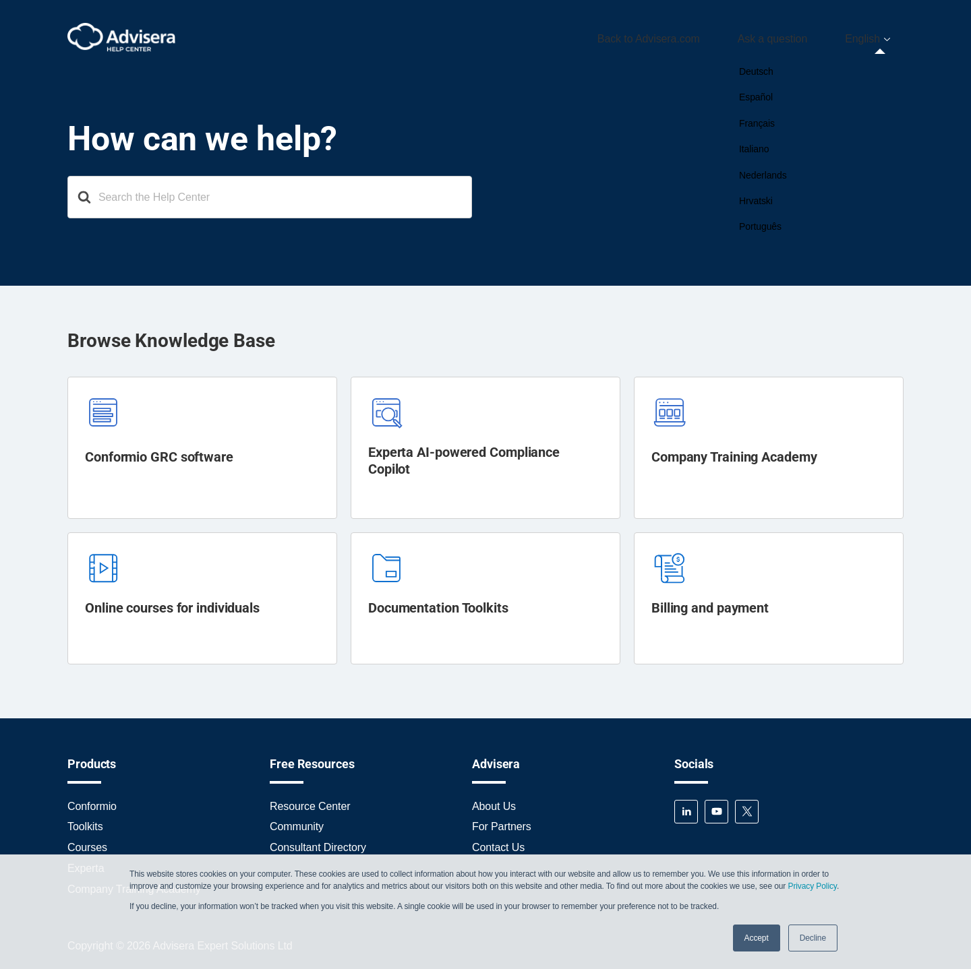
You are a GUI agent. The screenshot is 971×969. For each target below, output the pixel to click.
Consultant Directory (318, 842)
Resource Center (310, 800)
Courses (87, 842)
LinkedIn (686, 805)
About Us (494, 800)
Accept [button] (756, 938)
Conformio (92, 800)
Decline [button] (813, 938)
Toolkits (85, 821)
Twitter (747, 805)
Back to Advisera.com (689, 36)
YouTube (716, 805)
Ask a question (797, 36)
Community (297, 821)
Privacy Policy (812, 886)
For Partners (501, 821)
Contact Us (498, 842)
